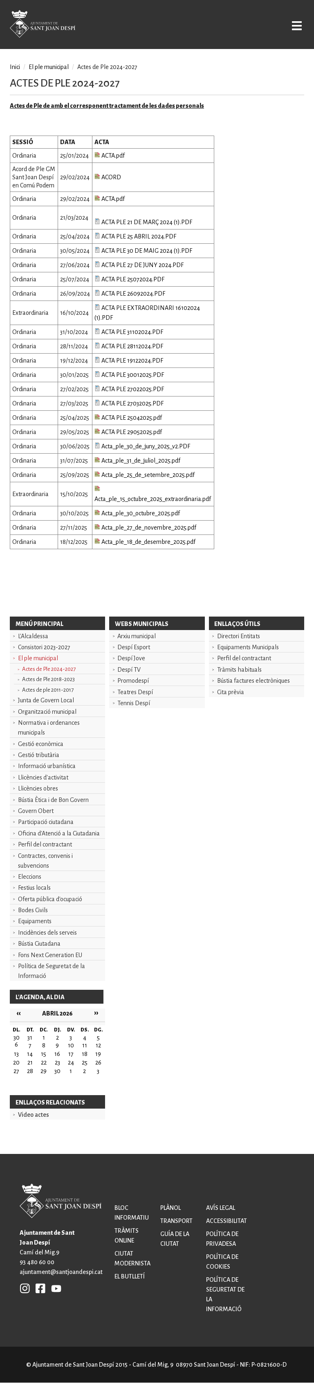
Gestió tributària (38, 755)
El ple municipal (38, 658)
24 (71, 1062)
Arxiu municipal (136, 636)
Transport (176, 1221)
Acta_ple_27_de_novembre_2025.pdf (145, 527)
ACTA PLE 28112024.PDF (128, 346)
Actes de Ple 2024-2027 (49, 669)
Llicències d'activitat (43, 777)
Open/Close (295, 25)
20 (16, 1062)
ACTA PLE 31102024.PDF (128, 332)
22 (44, 1062)
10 (71, 1045)
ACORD (107, 177)
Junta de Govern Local (46, 700)
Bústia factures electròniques (253, 680)
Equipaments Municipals (248, 647)
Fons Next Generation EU (50, 955)
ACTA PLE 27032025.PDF (129, 403)
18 (84, 1054)
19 (98, 1054)
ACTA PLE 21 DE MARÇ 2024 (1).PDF (143, 222)
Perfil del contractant (45, 844)
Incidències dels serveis (47, 932)
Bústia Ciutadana (39, 943)
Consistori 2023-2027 (44, 647)
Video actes (33, 1114)
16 (57, 1054)
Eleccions (29, 876)
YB (54, 1288)
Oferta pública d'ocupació (50, 899)
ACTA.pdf (109, 155)
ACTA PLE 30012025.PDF (129, 375)
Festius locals (34, 887)
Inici (15, 67)
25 (84, 1062)
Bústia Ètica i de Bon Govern (53, 800)
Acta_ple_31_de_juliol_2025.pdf (137, 460)
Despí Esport (133, 647)
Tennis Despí (133, 703)
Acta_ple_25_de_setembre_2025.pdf (144, 475)
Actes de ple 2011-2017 (48, 690)
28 (30, 1071)
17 (71, 1054)
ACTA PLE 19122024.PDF (128, 360)
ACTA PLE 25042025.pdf (128, 417)
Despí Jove (131, 658)
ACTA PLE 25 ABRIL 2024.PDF (135, 236)
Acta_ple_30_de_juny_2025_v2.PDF (142, 446)
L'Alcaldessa (33, 636)
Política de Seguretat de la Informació (51, 971)
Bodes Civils (33, 910)
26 (98, 1062)
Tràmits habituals (239, 669)
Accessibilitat (226, 1221)
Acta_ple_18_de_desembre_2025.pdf (144, 542)
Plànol (170, 1208)
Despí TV (129, 669)
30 (57, 1071)
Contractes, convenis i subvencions (45, 861)
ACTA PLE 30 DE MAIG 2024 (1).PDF (143, 250)
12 (98, 1045)
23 (57, 1062)
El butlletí (129, 1276)
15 (43, 1054)
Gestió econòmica (40, 744)
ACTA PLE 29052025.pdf (128, 432)
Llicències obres (38, 788)
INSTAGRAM (25, 1288)
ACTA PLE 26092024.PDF (129, 293)
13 (16, 1054)
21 (30, 1062)
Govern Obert (36, 811)
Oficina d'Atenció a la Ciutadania (59, 833)
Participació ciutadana (46, 822)
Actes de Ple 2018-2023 (48, 679)
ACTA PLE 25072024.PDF (129, 279)
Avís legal (220, 1208)
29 (43, 1071)
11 (84, 1045)
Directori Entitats (238, 636)
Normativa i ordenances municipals (49, 727)
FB (38, 1288)
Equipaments (35, 921)
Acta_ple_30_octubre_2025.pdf (137, 513)
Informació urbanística (47, 766)
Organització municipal (47, 711)
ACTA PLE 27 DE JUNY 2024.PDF (139, 265)
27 (16, 1071)
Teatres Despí (135, 692)
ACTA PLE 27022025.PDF (129, 389)
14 (30, 1054)
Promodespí (133, 680)
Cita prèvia (230, 692)
